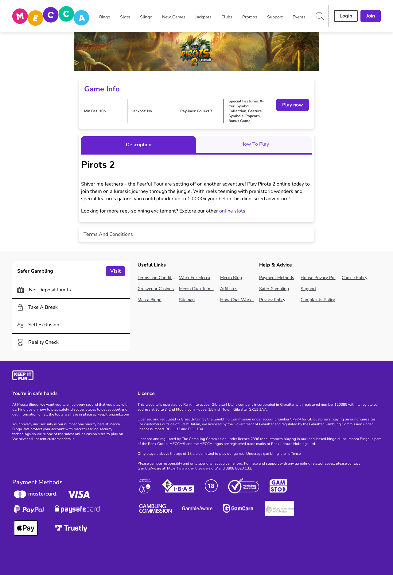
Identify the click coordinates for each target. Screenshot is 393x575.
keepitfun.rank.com (113, 414)
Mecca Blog (231, 278)
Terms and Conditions (157, 278)
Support (308, 289)
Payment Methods (276, 278)
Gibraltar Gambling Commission (335, 424)
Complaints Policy (318, 300)
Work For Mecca (194, 278)
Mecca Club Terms (196, 289)
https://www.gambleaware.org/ (192, 468)
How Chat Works (237, 300)
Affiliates (228, 289)
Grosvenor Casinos (156, 289)
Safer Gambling (274, 289)
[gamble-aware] (71, 376)
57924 (295, 419)
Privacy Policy (272, 300)
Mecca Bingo (149, 300)
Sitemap (187, 300)
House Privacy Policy (320, 278)
